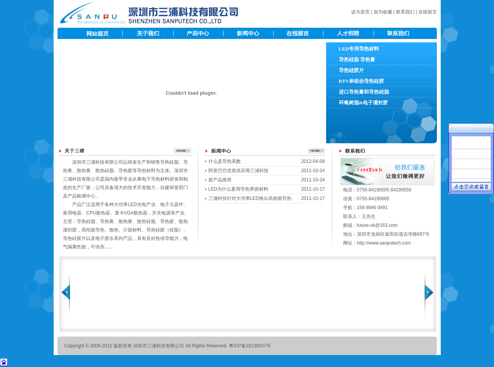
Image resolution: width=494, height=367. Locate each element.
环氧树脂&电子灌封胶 (363, 103)
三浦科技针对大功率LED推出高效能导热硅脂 (249, 199)
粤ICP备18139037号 (250, 346)
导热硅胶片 (351, 70)
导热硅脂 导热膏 (357, 59)
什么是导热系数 (224, 161)
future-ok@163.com (377, 225)
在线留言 (427, 12)
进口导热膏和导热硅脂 (364, 92)
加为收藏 (383, 12)
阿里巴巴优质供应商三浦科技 (238, 170)
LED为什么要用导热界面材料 (238, 189)
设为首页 (360, 12)
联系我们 (405, 12)
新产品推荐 (220, 180)
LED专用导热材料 (359, 49)
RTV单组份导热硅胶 (361, 81)
